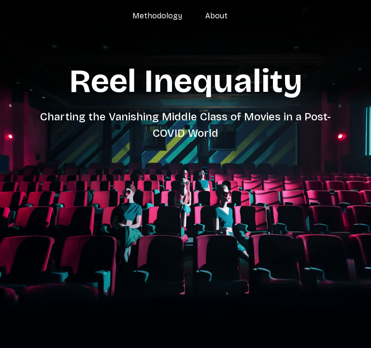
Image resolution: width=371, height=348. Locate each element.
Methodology (157, 15)
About (216, 15)
